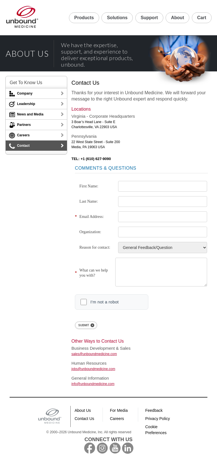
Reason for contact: (94, 247)
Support (149, 17)
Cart (201, 17)
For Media (119, 414)
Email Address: (91, 217)
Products (84, 17)
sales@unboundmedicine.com (94, 358)
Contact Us (84, 423)
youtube (115, 452)
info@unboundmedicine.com (92, 388)
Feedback (153, 414)
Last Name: (88, 201)
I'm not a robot (104, 306)
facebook (89, 452)
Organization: (90, 232)
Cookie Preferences (155, 434)
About (177, 17)
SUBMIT (83, 329)
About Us (83, 414)
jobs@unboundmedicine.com (93, 373)
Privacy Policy (157, 423)
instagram (102, 452)
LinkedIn (127, 452)
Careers (117, 423)
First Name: (88, 186)
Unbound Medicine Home (22, 17)
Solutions (117, 17)
